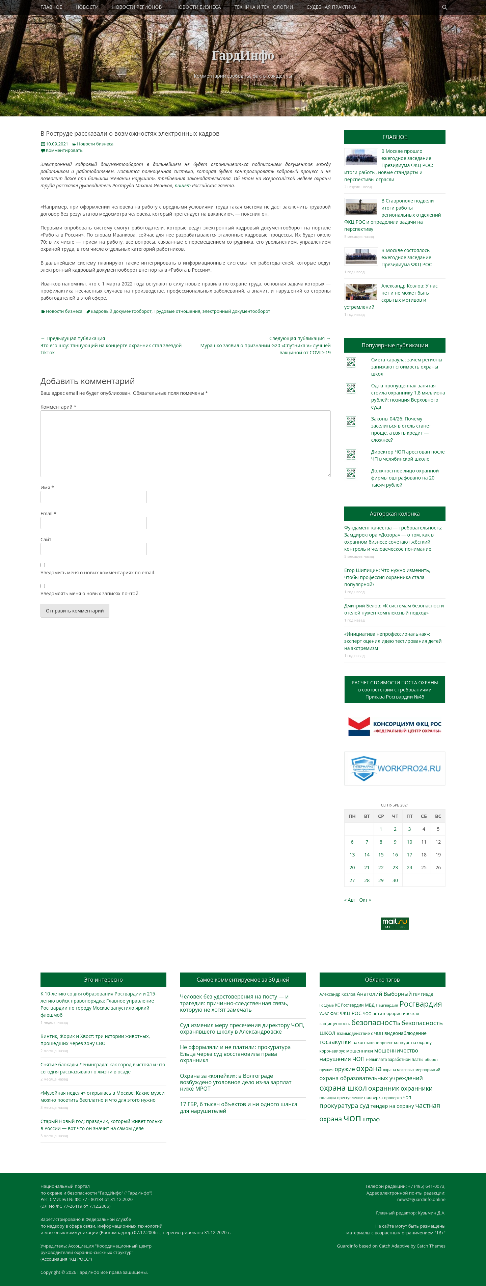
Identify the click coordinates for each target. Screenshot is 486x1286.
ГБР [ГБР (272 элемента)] (416, 994)
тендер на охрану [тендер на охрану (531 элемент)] (392, 1105)
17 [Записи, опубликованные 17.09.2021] (409, 854)
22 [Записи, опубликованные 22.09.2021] (381, 867)
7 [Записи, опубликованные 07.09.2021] (367, 842)
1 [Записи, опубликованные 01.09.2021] (381, 829)
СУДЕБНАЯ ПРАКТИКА (331, 7)
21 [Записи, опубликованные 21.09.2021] (367, 867)
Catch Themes (431, 1246)
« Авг (350, 900)
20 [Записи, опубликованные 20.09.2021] (352, 867)
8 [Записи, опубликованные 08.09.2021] (381, 842)
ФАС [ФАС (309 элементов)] (334, 1013)
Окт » (365, 900)
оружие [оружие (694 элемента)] (345, 1069)
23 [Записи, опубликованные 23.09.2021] (395, 867)
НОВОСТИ (87, 7)
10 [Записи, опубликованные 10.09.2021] (409, 842)
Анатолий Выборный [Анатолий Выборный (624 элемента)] (384, 993)
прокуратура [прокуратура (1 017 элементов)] (339, 1105)
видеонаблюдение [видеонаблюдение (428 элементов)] (405, 1033)
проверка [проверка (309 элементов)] (373, 1097)
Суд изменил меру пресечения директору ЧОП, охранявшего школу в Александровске (242, 1028)
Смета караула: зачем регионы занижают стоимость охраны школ (406, 366)
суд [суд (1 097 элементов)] (364, 1105)
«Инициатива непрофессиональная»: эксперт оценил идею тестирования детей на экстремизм (393, 641)
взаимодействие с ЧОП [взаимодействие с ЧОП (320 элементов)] (360, 1033)
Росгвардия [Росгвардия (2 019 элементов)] (420, 1003)
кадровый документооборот (121, 311)
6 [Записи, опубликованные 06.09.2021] (352, 842)
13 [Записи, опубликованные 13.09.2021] (352, 854)
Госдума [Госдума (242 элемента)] (327, 1005)
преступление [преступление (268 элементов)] (350, 1097)
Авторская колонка (395, 513)
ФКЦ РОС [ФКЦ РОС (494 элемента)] (350, 1013)
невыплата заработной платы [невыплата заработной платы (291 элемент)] (394, 1059)
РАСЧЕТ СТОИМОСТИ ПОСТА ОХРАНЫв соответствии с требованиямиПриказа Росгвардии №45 (395, 689)
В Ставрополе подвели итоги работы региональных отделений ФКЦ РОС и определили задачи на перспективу (392, 214)
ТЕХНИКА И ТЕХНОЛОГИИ (264, 7)
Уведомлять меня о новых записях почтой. (90, 593)
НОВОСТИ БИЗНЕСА (198, 7)
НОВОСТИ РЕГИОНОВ (137, 7)
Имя (47, 487)
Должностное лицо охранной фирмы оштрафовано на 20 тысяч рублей (405, 477)
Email (48, 513)
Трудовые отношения (177, 311)
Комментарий (58, 407)
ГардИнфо (243, 55)
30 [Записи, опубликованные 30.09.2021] (395, 880)
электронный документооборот (236, 311)
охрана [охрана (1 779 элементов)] (369, 1068)
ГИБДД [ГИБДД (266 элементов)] (427, 994)
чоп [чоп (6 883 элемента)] (352, 1117)
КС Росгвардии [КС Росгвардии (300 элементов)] (349, 1005)
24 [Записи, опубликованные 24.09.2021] (409, 867)
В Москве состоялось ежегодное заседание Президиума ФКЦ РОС (406, 257)
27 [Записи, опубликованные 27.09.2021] (352, 880)
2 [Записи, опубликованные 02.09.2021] (395, 829)
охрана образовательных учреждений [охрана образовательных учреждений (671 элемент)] (371, 1078)
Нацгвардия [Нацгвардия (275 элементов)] (387, 1005)
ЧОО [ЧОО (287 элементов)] (367, 1013)
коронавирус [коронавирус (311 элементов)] (332, 1051)
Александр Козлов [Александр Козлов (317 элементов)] (338, 994)
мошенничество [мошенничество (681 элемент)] (396, 1050)
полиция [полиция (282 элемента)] (328, 1097)
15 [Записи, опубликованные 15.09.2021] (381, 854)
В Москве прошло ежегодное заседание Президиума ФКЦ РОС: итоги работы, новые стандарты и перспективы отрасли (388, 165)
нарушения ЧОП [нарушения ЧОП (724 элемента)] (342, 1059)
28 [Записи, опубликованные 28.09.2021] (367, 880)
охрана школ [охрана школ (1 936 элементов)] (343, 1088)
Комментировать (64, 150)
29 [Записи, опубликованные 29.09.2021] (381, 880)
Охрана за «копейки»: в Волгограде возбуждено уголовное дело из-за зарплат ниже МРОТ (235, 1082)
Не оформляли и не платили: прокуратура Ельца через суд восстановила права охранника (235, 1053)
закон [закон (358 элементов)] (359, 1042)
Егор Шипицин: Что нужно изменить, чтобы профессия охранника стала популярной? (387, 577)
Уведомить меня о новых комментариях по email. (97, 572)
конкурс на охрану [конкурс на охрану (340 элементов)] (413, 1042)
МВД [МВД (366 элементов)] (370, 1005)
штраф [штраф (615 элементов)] (371, 1119)
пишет (183, 185)
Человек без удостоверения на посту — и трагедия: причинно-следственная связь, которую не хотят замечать (234, 1003)
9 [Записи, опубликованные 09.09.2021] (395, 842)
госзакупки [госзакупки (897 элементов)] (336, 1042)
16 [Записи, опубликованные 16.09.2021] (395, 854)
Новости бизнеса (95, 144)
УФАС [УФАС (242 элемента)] (324, 1013)
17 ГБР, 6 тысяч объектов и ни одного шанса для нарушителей (238, 1107)
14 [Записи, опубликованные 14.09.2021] (367, 854)
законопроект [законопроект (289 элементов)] (379, 1042)
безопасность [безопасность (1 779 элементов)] (375, 1022)
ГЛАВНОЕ (51, 7)
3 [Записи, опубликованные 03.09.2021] (409, 829)
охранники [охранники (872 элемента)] (417, 1088)
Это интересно (103, 979)
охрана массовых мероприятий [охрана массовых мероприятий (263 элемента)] (411, 1069)
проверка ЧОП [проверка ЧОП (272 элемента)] (397, 1097)
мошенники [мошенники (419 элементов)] (359, 1050)
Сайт (45, 539)
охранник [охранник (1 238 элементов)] (384, 1088)
